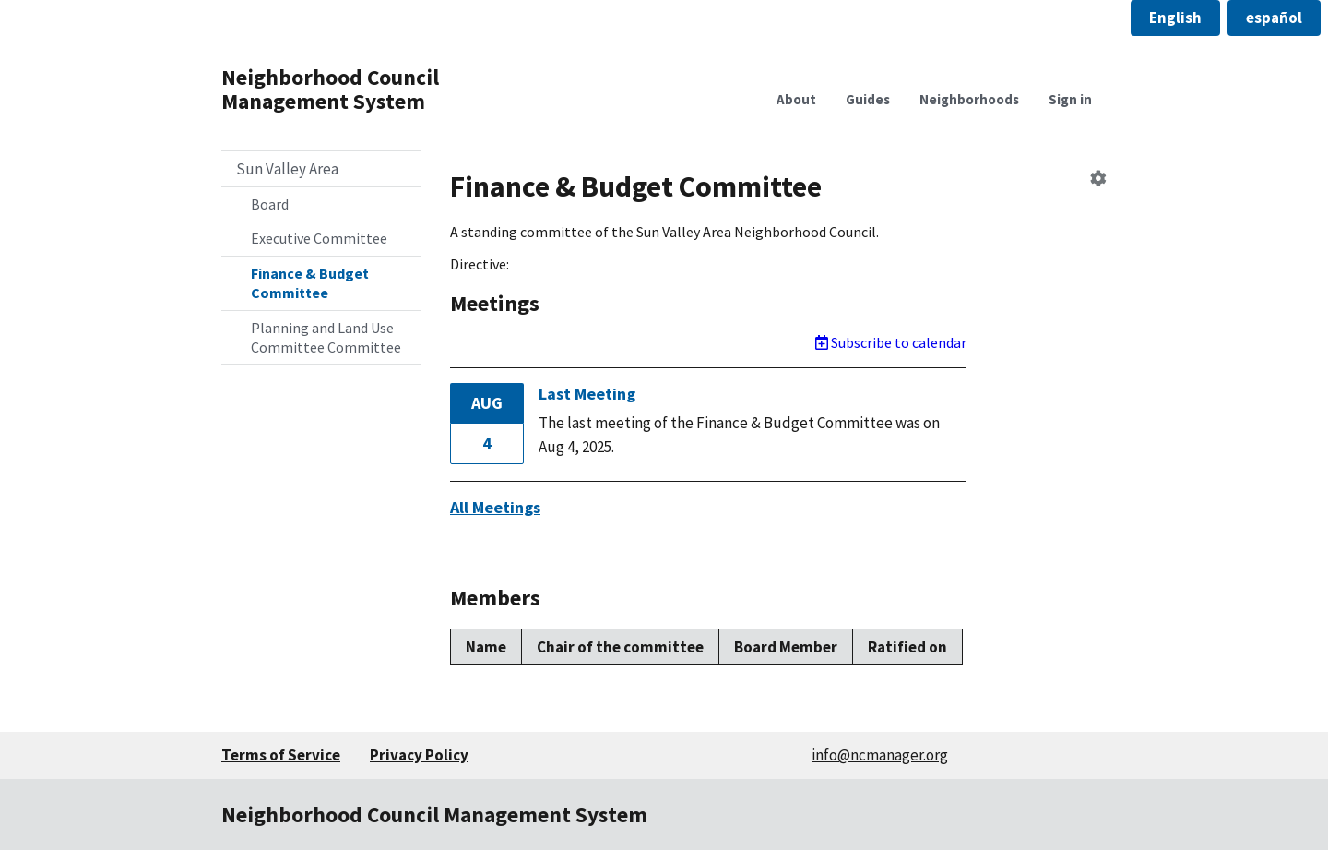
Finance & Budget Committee (310, 283)
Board (270, 204)
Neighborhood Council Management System (330, 89)
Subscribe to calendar (890, 342)
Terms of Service (280, 755)
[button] (1175, 18)
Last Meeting (587, 393)
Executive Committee (319, 238)
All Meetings (495, 507)
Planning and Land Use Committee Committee (326, 337)
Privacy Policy (419, 755)
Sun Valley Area (287, 169)
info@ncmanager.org (880, 755)
